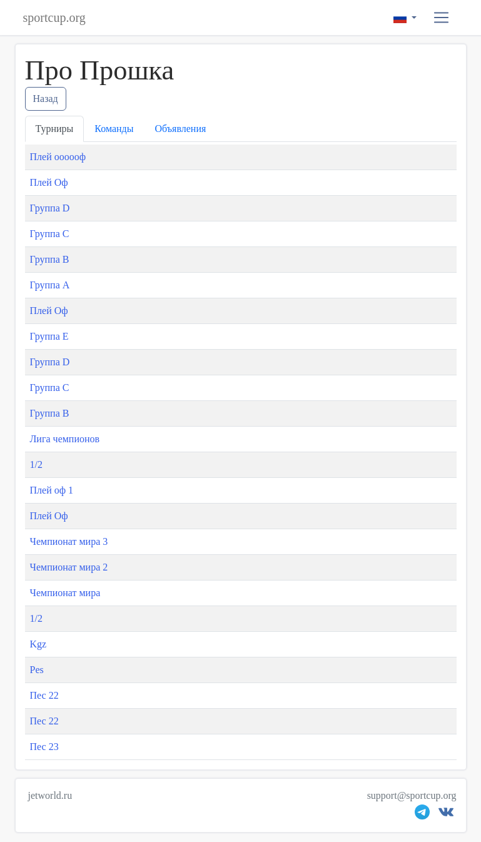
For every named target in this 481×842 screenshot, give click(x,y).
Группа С (49, 233)
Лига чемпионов (65, 439)
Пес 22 (44, 695)
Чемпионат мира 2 (69, 567)
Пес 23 (44, 746)
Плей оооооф (58, 156)
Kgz (38, 644)
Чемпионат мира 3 (69, 541)
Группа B (49, 259)
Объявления (180, 128)
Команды (113, 128)
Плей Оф (49, 182)
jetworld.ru (50, 795)
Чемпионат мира (65, 592)
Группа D (50, 208)
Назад (45, 98)
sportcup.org (54, 17)
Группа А (50, 285)
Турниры (55, 128)
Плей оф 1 (52, 490)
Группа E (49, 336)
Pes (37, 669)
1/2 (36, 464)
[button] (441, 18)
